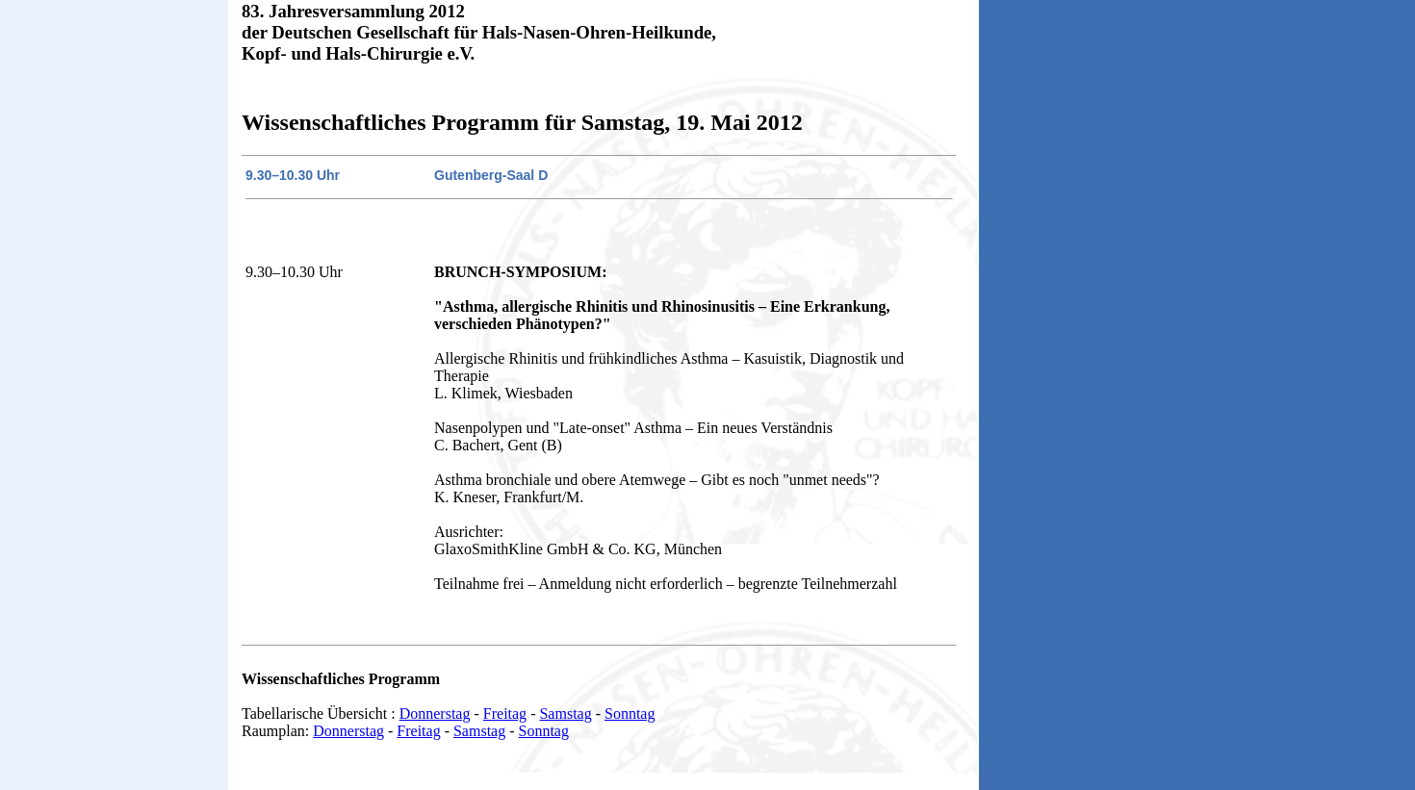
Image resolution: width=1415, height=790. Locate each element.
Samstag (565, 713)
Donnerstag (435, 713)
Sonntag (630, 713)
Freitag (505, 713)
